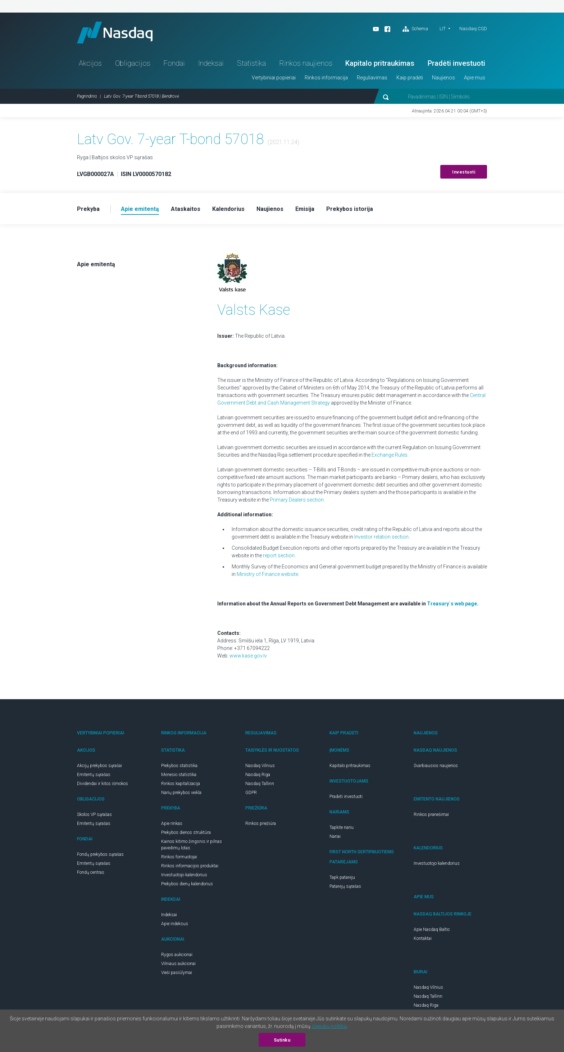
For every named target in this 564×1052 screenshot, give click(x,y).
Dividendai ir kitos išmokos (102, 783)
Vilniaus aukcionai (178, 963)
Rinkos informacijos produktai (189, 865)
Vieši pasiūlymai (176, 972)
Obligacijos (132, 63)
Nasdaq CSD (473, 28)
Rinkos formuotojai (179, 856)
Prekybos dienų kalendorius (187, 883)
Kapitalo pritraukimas (379, 63)
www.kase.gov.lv (248, 656)
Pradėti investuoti (456, 63)
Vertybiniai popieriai (274, 77)
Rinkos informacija (326, 77)
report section (279, 555)
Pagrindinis (87, 96)
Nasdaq (115, 32)
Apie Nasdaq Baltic (432, 929)
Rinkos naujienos (305, 63)
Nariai (335, 836)
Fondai (174, 63)
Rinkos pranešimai (431, 814)
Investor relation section (381, 537)
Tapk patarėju (342, 877)
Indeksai (211, 63)
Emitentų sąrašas (93, 774)
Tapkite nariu (341, 827)
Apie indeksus (174, 923)
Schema (415, 29)
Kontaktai (423, 938)
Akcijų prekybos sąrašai (99, 765)
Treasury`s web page (452, 603)
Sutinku (282, 1040)
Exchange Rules (390, 455)
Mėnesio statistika (178, 774)
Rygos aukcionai (176, 954)
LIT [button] (443, 28)
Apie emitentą (96, 264)
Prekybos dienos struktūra (186, 832)
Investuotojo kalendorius (184, 874)
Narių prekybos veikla (181, 792)
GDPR (251, 792)
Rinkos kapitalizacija (180, 783)
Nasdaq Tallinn (259, 783)
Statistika (251, 63)
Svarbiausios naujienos (436, 765)
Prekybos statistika (179, 765)
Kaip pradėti (409, 77)
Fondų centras (90, 872)
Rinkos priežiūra (260, 823)
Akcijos (90, 63)
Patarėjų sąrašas (345, 886)
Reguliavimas (372, 77)
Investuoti (463, 172)
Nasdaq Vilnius (260, 765)
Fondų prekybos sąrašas (100, 854)
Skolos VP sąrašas (94, 814)
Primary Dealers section (297, 500)
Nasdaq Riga (257, 774)
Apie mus (474, 77)
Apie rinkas (171, 823)
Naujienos (443, 77)
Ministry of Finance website (267, 574)
